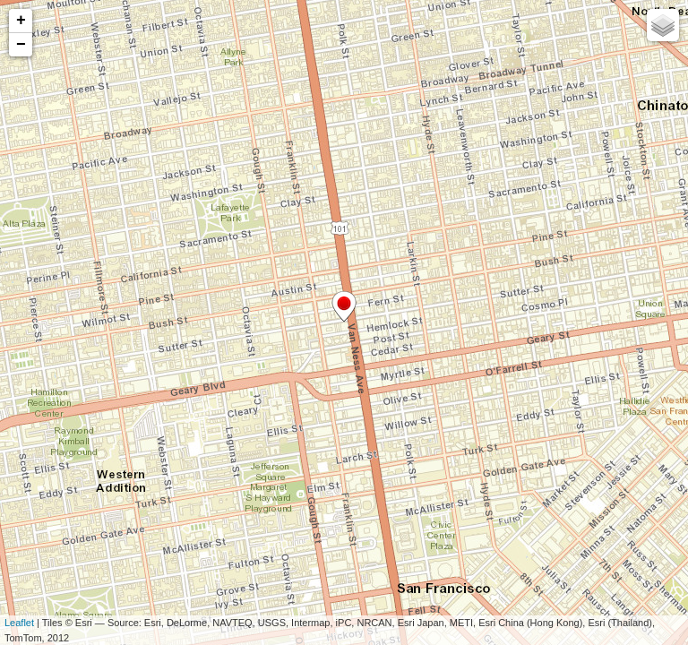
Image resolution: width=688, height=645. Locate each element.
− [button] (21, 45)
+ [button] (21, 20)
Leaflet (19, 622)
